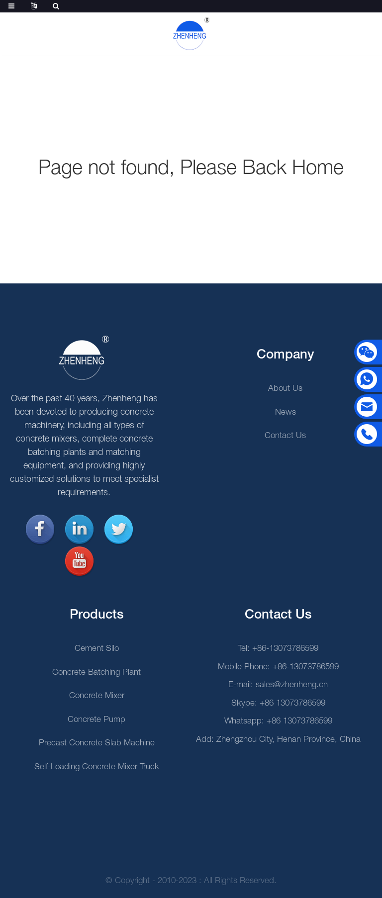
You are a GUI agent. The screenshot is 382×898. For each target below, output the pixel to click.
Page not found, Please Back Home (191, 169)
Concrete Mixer (96, 696)
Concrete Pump (96, 719)
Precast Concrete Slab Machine (97, 743)
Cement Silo (97, 648)
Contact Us (285, 436)
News (285, 412)
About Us (285, 388)
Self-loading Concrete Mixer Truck (96, 767)
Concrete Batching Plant (96, 672)
